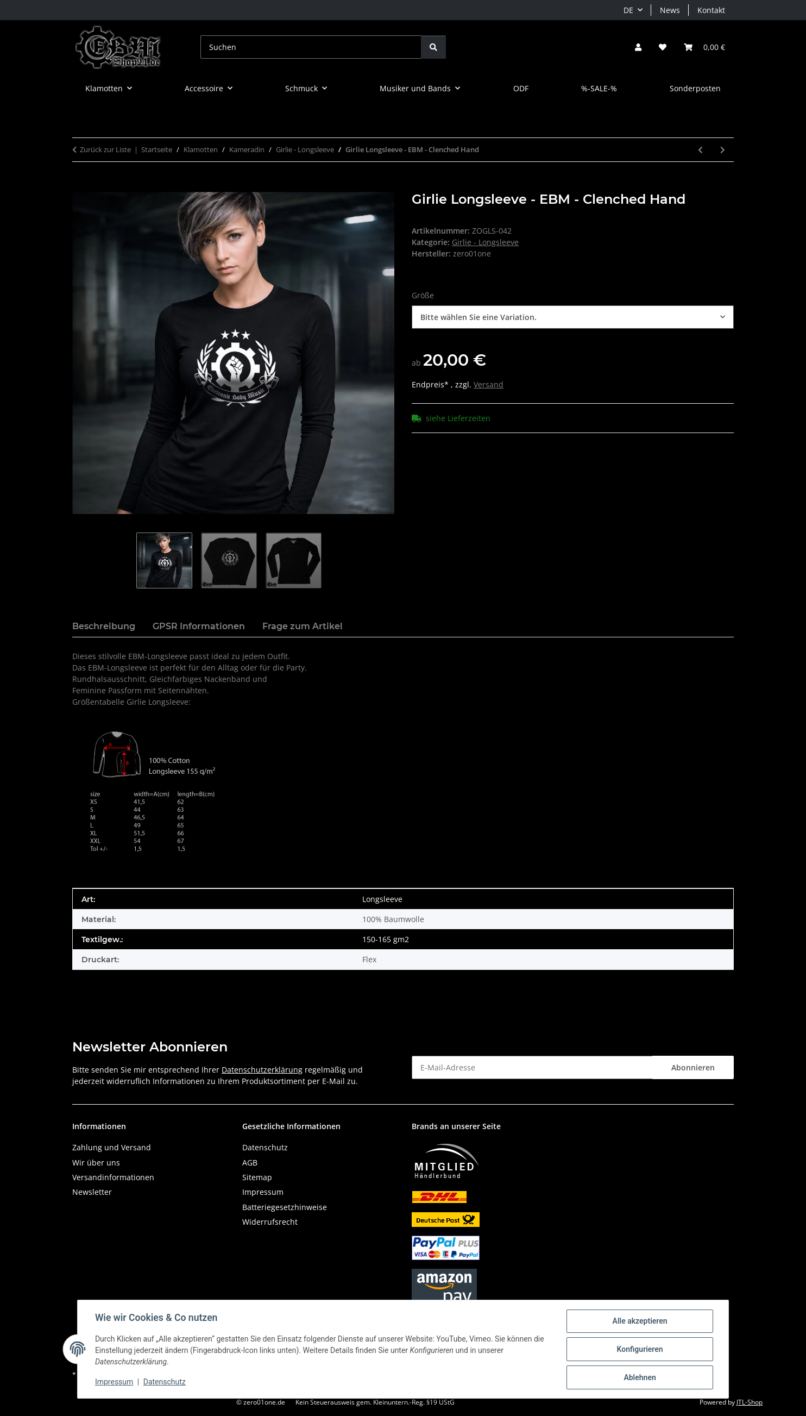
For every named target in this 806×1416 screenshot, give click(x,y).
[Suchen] (310, 47)
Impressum (114, 1382)
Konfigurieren (639, 1349)
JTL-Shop (749, 1402)
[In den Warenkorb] (81, 186)
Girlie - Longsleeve (485, 242)
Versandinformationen (113, 1177)
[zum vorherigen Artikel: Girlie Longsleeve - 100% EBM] (700, 149)
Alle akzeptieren (639, 1321)
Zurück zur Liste (105, 149)
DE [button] (628, 10)
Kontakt (711, 10)
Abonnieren (693, 1067)
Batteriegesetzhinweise (284, 1207)
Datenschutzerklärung (262, 1069)
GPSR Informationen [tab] (199, 626)
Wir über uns (96, 1162)
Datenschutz (164, 1382)
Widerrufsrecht (270, 1222)
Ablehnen (640, 1377)
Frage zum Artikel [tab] (302, 626)
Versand (488, 384)
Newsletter (92, 1192)
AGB (249, 1162)
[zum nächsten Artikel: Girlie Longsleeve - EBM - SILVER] (722, 149)
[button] (638, 47)
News (670, 10)
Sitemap (257, 1177)
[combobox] (573, 317)
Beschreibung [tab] (103, 626)
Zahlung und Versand (111, 1147)
